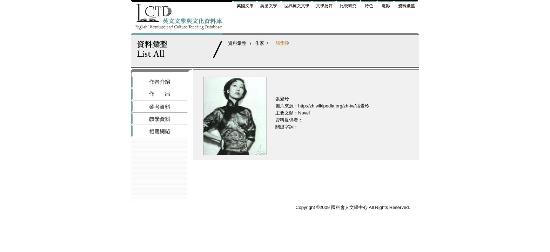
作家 (259, 43)
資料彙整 (237, 43)
